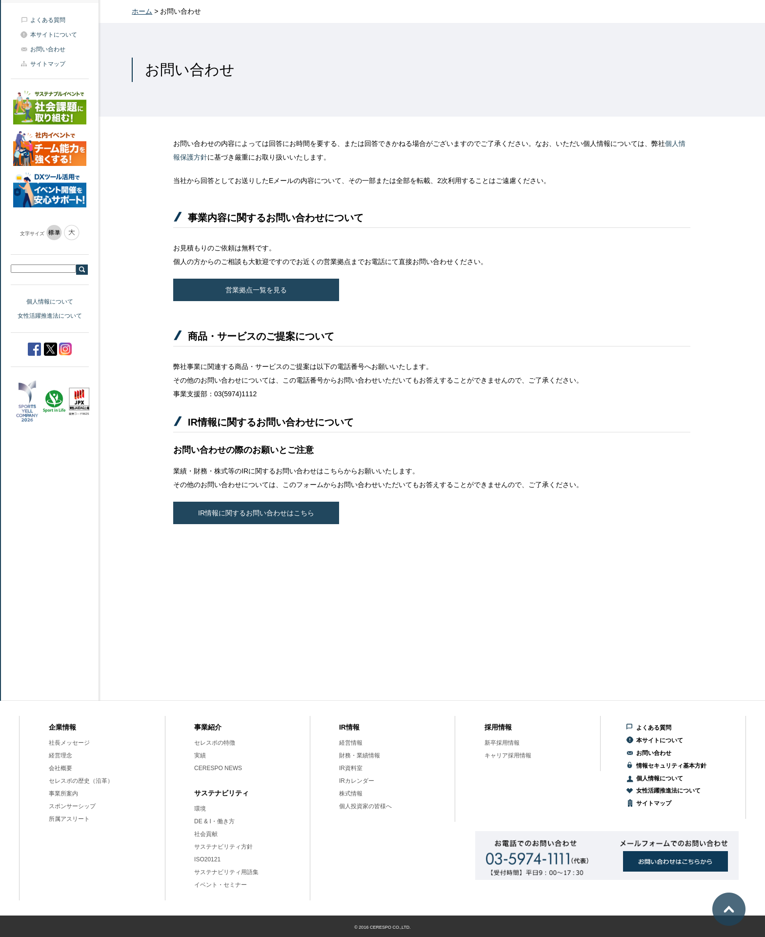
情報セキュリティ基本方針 (671, 765)
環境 (200, 808)
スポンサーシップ (72, 806)
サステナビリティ (221, 793)
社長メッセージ (69, 742)
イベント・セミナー (220, 884)
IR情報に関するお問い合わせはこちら (256, 513)
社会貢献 (206, 834)
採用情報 (498, 727)
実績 (200, 755)
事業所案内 (63, 793)
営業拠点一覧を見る (256, 290)
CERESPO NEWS (218, 768)
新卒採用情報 (502, 742)
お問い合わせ (47, 49)
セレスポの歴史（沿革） (81, 780)
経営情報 (350, 742)
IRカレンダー (356, 780)
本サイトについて (53, 34)
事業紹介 (207, 727)
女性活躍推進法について (50, 315)
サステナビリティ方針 (223, 846)
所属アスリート (69, 818)
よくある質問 (47, 20)
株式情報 (350, 793)
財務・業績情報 (359, 755)
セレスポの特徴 (214, 742)
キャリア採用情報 (507, 755)
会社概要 (60, 768)
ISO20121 (207, 859)
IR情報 (349, 727)
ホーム (142, 11)
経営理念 (60, 755)
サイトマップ (47, 64)
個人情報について (49, 301)
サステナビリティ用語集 (226, 872)
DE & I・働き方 (214, 821)
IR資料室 (350, 768)
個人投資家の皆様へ (365, 806)
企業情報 (62, 727)
